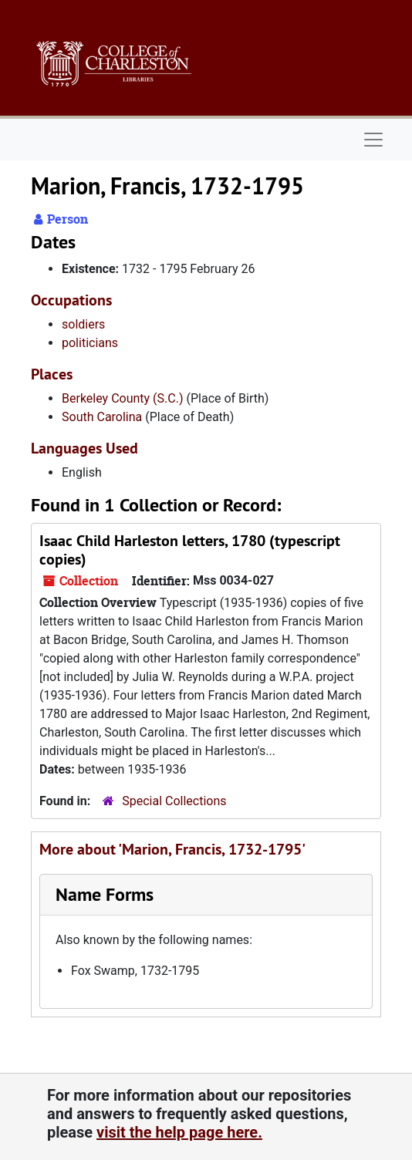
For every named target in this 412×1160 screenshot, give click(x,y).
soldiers (83, 324)
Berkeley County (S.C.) (123, 398)
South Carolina (102, 417)
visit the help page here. (179, 1132)
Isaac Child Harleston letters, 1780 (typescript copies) (189, 550)
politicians (90, 343)
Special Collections (174, 801)
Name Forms (105, 894)
